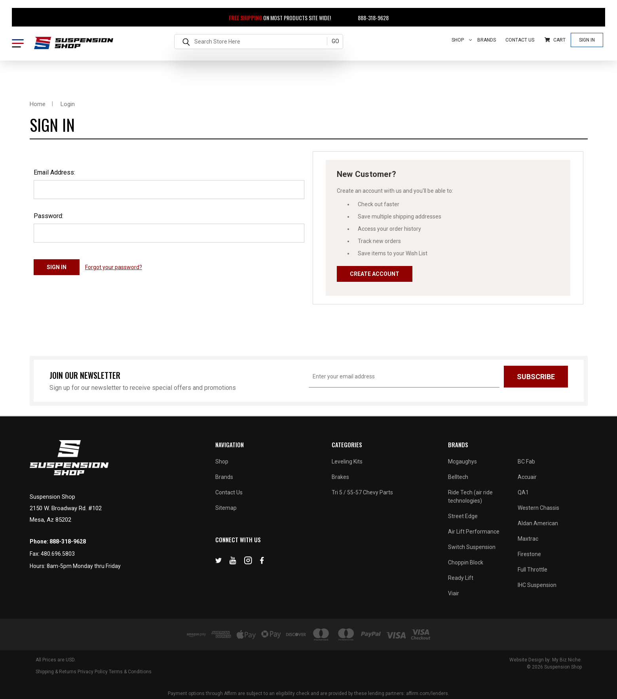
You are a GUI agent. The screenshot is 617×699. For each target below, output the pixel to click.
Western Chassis (538, 508)
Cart (555, 40)
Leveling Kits (347, 461)
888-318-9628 (369, 17)
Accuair (527, 477)
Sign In (587, 40)
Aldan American (538, 523)
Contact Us (519, 40)
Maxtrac (528, 539)
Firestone (529, 554)
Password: (48, 216)
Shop (462, 40)
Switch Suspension (471, 547)
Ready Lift (460, 578)
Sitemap (226, 508)
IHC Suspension (537, 585)
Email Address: (54, 172)
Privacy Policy (93, 671)
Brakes (340, 477)
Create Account (374, 274)
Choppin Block (465, 562)
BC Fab (526, 461)
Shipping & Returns (56, 671)
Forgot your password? (113, 267)
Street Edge (463, 516)
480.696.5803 (58, 554)
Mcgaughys (462, 461)
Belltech (458, 477)
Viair (453, 593)
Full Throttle (532, 569)
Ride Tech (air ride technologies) (470, 496)
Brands (486, 40)
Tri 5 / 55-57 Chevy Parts (362, 492)
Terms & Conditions (130, 671)
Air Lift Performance (473, 531)
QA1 (523, 492)
